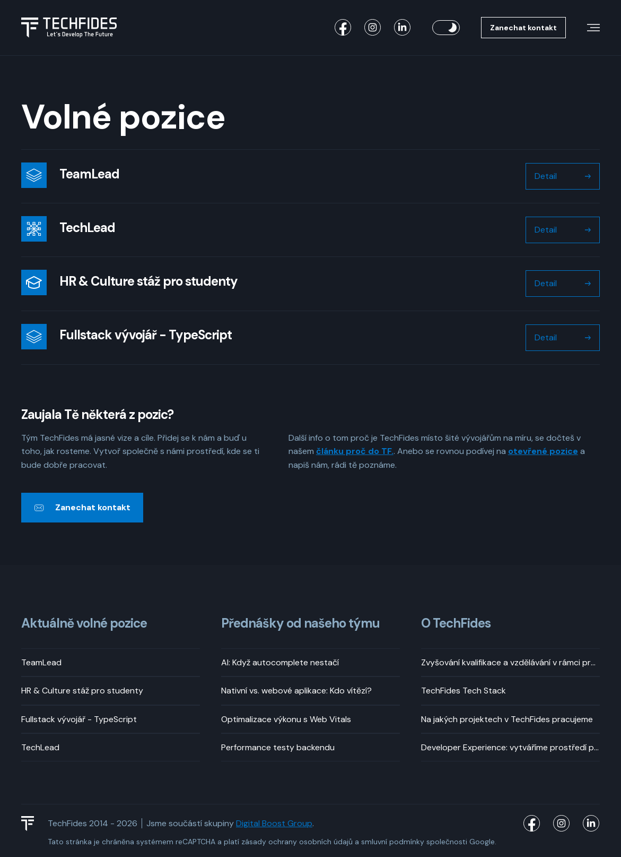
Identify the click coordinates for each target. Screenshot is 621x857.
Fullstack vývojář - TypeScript (79, 719)
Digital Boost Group (274, 823)
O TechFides (456, 623)
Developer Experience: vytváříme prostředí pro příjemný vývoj (510, 747)
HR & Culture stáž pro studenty (82, 690)
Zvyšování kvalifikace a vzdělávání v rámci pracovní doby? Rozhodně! (510, 662)
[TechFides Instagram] (372, 27)
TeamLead (41, 662)
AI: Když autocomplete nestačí (280, 662)
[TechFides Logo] (32, 823)
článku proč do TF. (354, 451)
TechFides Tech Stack (463, 690)
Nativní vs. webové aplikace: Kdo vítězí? (296, 690)
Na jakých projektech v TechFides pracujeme (507, 719)
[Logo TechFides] (69, 28)
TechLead (40, 747)
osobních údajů (326, 841)
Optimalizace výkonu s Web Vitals (286, 719)
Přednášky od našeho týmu (300, 623)
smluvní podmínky (392, 841)
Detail (546, 176)
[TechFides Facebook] (343, 27)
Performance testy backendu (278, 747)
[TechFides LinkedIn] (402, 27)
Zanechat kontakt (523, 27)
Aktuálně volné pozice (84, 623)
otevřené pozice (543, 451)
